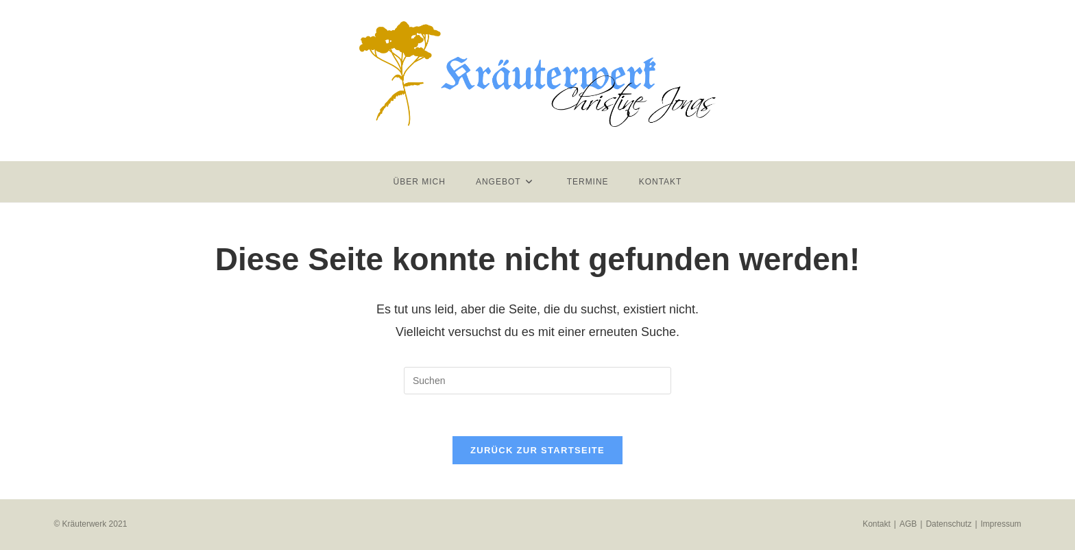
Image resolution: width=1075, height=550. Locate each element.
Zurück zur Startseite (537, 450)
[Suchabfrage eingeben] (537, 380)
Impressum (1000, 524)
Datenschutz (948, 524)
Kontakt (876, 524)
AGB (908, 524)
